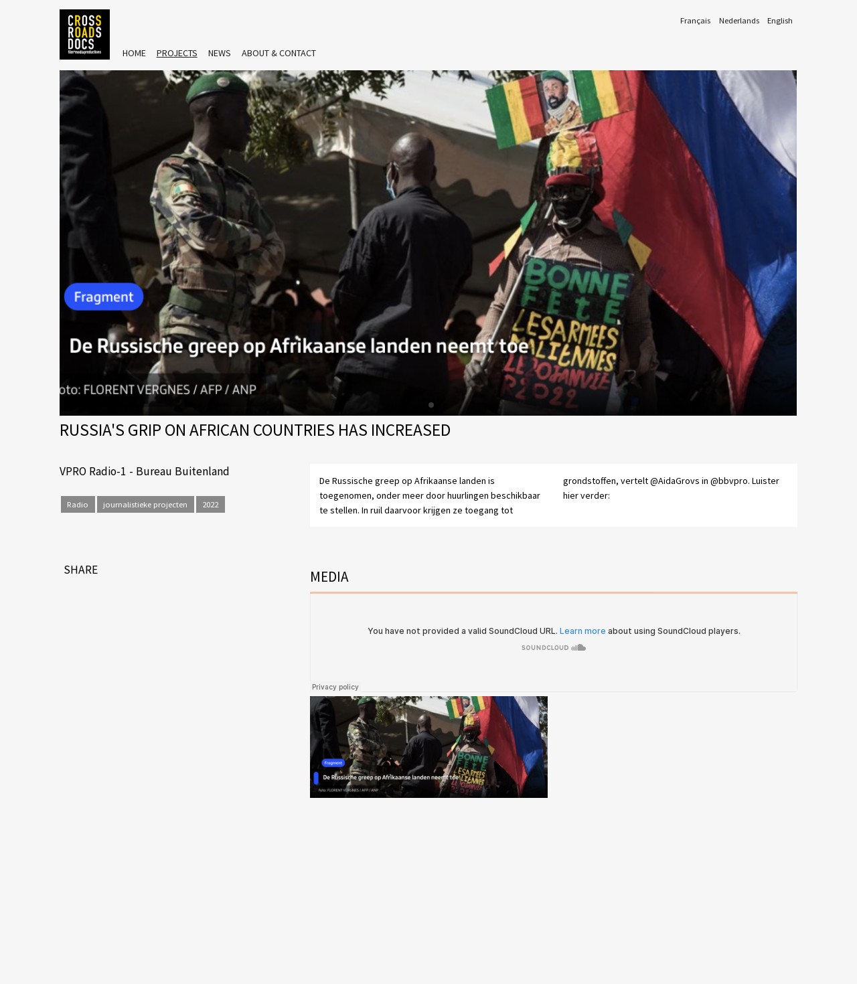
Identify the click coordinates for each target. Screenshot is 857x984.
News (219, 53)
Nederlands (739, 20)
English (780, 20)
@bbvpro (729, 481)
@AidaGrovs (675, 481)
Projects (177, 53)
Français (695, 20)
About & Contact (279, 53)
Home (134, 53)
